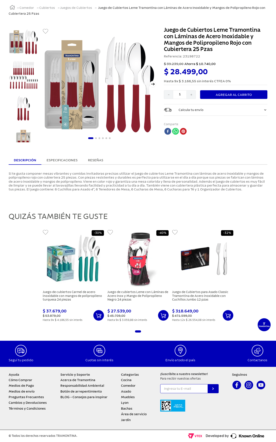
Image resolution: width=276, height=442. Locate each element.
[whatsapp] (175, 132)
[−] (168, 94)
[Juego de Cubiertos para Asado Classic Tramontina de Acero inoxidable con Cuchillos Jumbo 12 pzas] (202, 276)
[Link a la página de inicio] (12, 8)
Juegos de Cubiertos (76, 8)
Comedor (26, 8)
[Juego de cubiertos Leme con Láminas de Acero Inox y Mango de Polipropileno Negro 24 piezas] (138, 276)
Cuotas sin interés (99, 360)
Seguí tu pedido (21, 360)
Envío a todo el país (180, 360)
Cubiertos (47, 8)
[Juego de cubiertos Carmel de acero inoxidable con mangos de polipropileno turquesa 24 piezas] (73, 276)
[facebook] (167, 132)
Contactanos (257, 360)
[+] (191, 94)
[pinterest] (183, 132)
